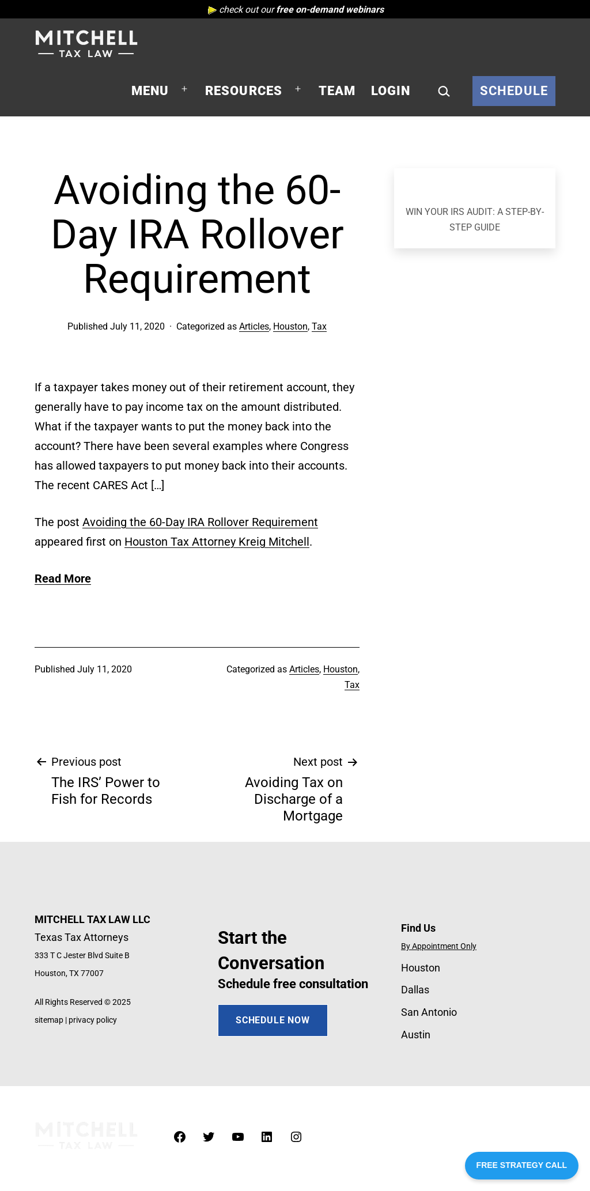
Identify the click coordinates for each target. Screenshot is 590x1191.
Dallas (415, 990)
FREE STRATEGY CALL (521, 1165)
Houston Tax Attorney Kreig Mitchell (216, 542)
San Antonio (429, 1012)
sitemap (49, 1020)
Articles (254, 326)
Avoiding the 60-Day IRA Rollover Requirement (200, 522)
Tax (319, 326)
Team (337, 91)
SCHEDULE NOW (273, 1020)
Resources (244, 91)
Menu (150, 91)
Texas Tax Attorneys (81, 937)
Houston (290, 326)
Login (391, 91)
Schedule (514, 91)
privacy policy (93, 1020)
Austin (415, 1035)
